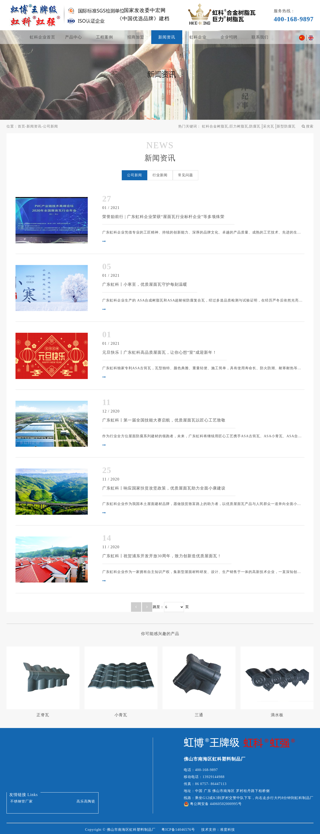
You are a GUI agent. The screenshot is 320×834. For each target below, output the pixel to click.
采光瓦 (268, 126)
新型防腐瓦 (286, 126)
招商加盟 (135, 37)
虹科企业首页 (42, 37)
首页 (21, 126)
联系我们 (260, 37)
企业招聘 (229, 37)
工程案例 (104, 37)
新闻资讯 (166, 37)
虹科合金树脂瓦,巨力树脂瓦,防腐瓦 (231, 126)
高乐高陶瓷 (85, 799)
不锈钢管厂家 (21, 799)
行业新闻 (160, 175)
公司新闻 (50, 126)
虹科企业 (198, 37)
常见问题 (185, 175)
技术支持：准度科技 (218, 827)
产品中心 (73, 37)
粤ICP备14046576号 (178, 827)
